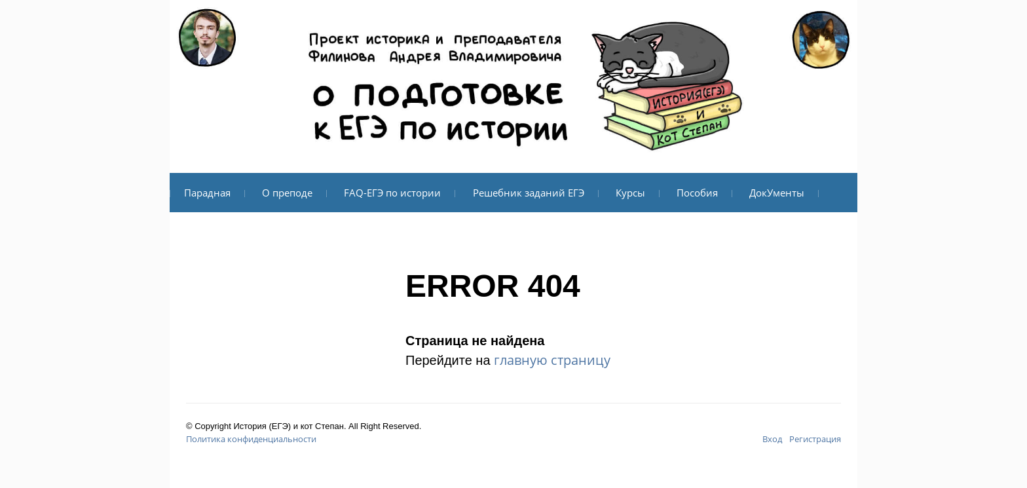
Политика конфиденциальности (251, 439)
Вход (772, 439)
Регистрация (815, 439)
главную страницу (552, 360)
